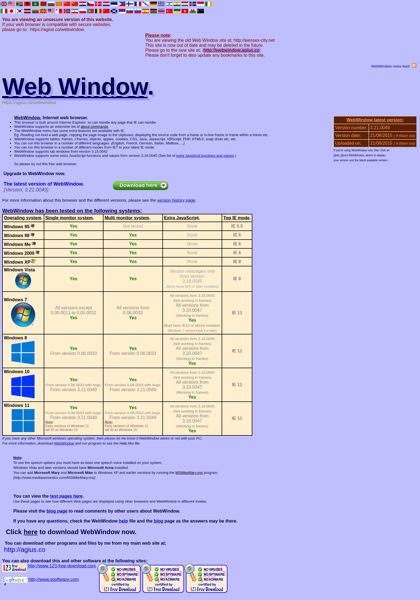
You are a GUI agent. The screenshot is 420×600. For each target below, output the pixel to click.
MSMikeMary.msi (189, 473)
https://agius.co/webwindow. (57, 29)
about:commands (94, 126)
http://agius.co (24, 549)
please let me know (120, 438)
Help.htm (127, 443)
